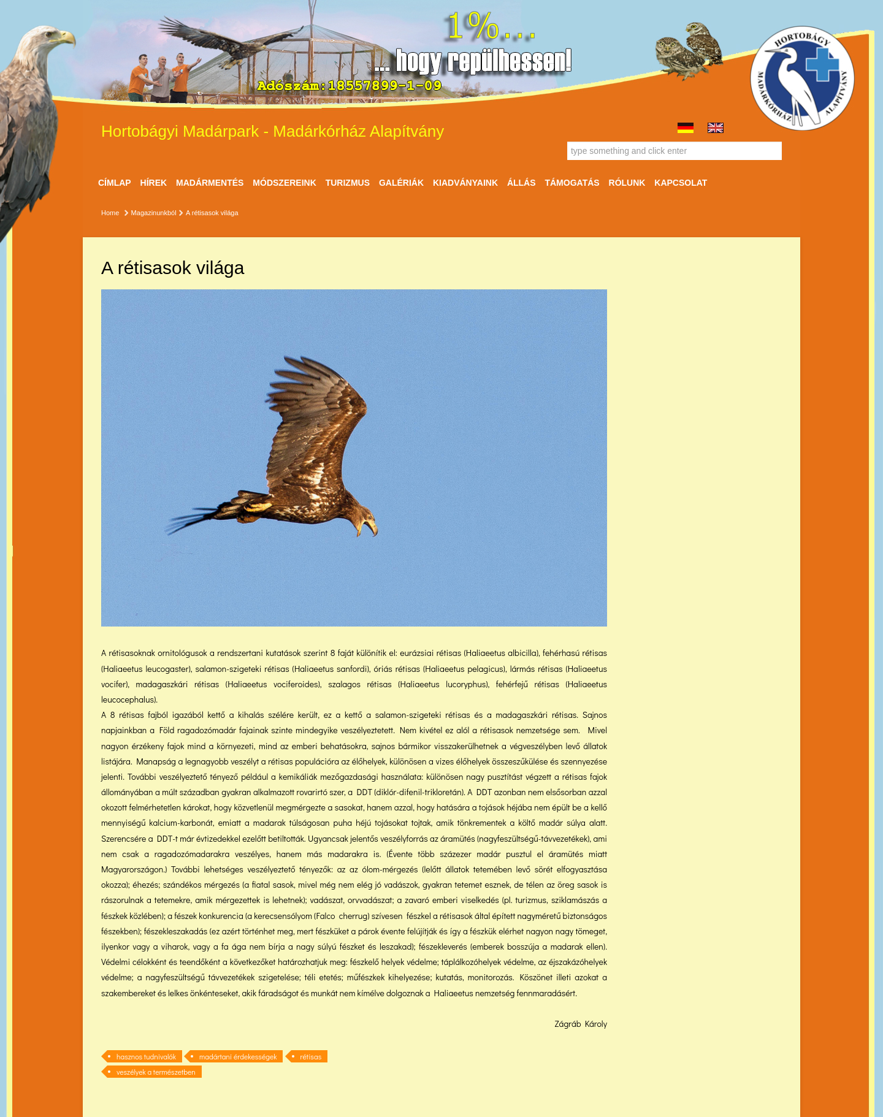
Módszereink (284, 182)
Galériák (401, 182)
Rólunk (627, 182)
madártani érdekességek (238, 1056)
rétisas (311, 1056)
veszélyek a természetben (156, 1072)
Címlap (114, 182)
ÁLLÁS (521, 182)
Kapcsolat (680, 182)
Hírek (153, 182)
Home (110, 212)
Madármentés (209, 182)
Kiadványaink (465, 182)
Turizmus (348, 182)
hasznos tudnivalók (146, 1056)
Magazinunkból (154, 212)
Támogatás (572, 182)
